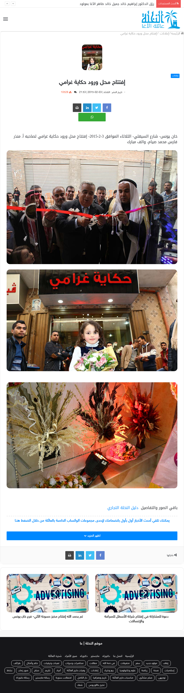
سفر (138, 663)
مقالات (93, 663)
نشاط (9, 670)
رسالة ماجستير (42, 677)
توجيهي (162, 677)
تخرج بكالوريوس (97, 685)
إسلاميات (170, 670)
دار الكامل (82, 677)
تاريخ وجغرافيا (100, 677)
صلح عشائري (145, 677)
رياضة (144, 670)
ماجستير (95, 656)
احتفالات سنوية (64, 677)
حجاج (36, 670)
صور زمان (23, 670)
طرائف (17, 663)
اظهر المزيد (92, 536)
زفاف (165, 663)
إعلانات (164, 33)
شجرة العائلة (55, 656)
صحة (156, 670)
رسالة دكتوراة (22, 677)
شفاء (80, 685)
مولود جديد (151, 663)
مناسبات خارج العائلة (122, 677)
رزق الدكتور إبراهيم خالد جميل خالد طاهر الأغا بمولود (117, 4)
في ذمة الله (109, 663)
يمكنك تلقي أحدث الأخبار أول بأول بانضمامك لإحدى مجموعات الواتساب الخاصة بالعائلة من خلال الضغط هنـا (92, 521)
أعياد (58, 670)
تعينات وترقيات (51, 663)
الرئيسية (129, 656)
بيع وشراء (109, 670)
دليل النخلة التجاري (122, 507)
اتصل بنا (117, 656)
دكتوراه (106, 656)
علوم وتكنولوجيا (128, 670)
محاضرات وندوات (74, 663)
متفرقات (125, 663)
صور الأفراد (71, 656)
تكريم (47, 670)
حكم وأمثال (32, 663)
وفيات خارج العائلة (76, 670)
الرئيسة (177, 33)
